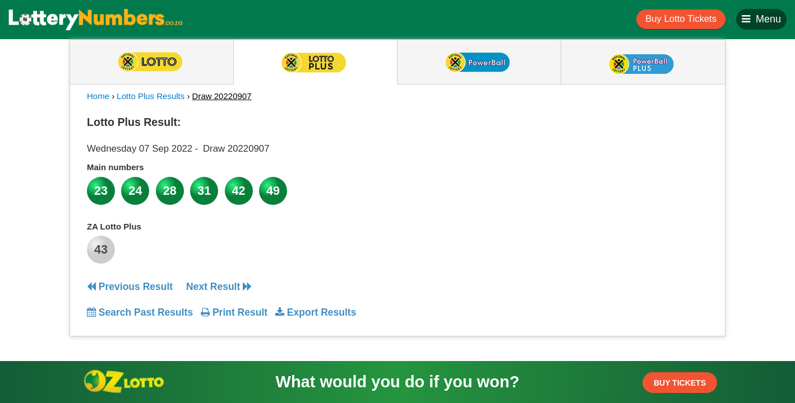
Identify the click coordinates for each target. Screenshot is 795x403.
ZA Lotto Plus (114, 226)
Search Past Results (140, 312)
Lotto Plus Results (150, 96)
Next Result (219, 286)
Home (98, 96)
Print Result (234, 312)
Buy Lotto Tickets (681, 18)
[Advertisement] (606, 181)
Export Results (315, 312)
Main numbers (115, 167)
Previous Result (130, 286)
